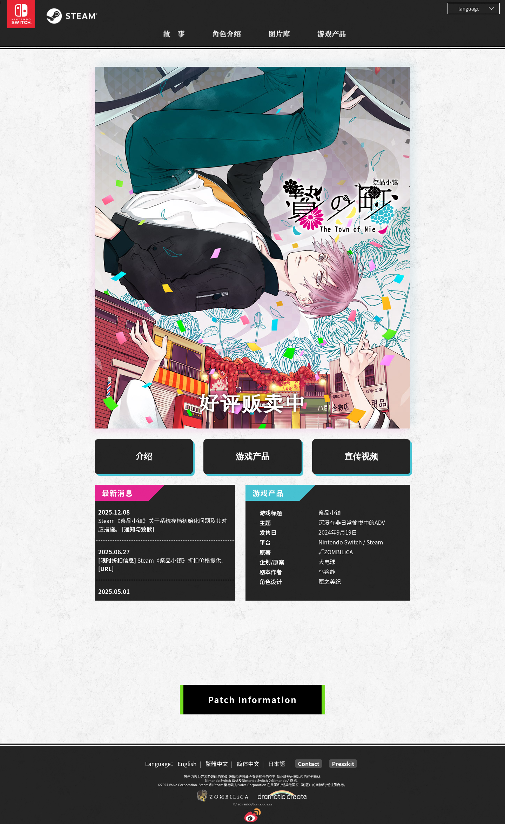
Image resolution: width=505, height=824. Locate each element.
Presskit (343, 763)
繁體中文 (217, 763)
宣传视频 (361, 456)
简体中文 (248, 763)
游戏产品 (252, 456)
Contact (308, 763)
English (186, 763)
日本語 (276, 763)
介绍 (143, 456)
